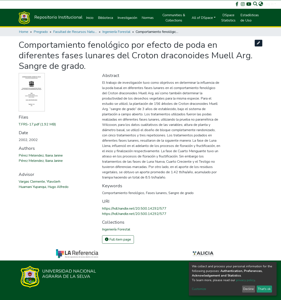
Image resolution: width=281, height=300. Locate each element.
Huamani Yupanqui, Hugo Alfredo (43, 186)
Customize (199, 289)
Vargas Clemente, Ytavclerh (39, 181)
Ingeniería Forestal (116, 31)
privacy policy (245, 280)
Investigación (127, 17)
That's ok (264, 289)
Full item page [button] (118, 239)
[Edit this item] (259, 43)
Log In (269, 4)
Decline (248, 289)
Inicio (90, 17)
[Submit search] (255, 4)
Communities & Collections (173, 18)
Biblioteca (105, 17)
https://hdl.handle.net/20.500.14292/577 (134, 208)
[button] (261, 4)
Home (23, 31)
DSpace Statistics (228, 18)
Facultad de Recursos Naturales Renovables (75, 31)
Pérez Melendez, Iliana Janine (41, 155)
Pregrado (41, 31)
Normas (148, 17)
